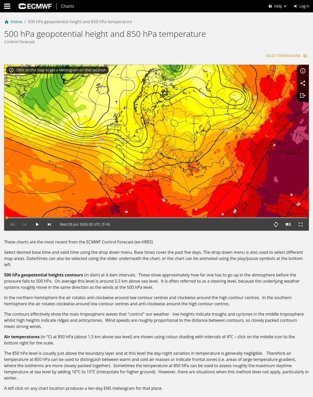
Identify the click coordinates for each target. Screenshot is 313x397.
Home (13, 21)
